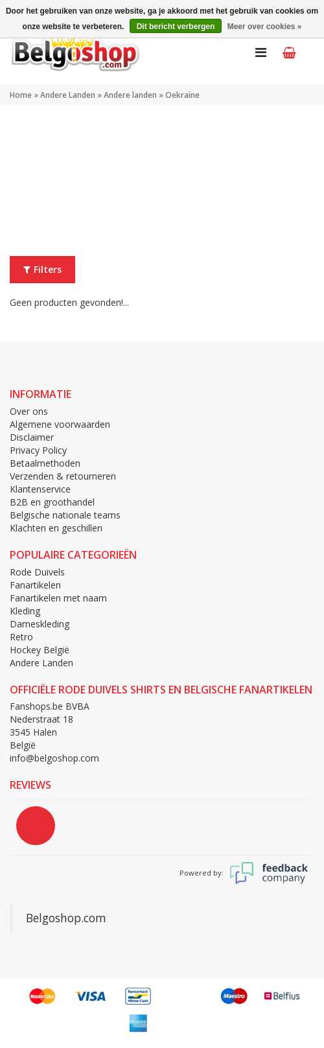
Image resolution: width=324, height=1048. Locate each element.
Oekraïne (182, 94)
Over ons (29, 411)
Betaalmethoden (45, 463)
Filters (42, 269)
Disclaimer (32, 437)
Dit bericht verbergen (176, 26)
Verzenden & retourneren (63, 476)
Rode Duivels (37, 572)
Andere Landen (67, 94)
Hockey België (39, 650)
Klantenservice (40, 489)
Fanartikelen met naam (58, 598)
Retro (21, 637)
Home (21, 94)
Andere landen (130, 94)
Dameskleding (39, 624)
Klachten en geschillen (56, 528)
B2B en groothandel (52, 502)
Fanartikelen (35, 585)
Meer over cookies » (264, 26)
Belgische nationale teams (65, 515)
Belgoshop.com (66, 918)
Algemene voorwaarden (60, 424)
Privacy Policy (38, 450)
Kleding (25, 611)
